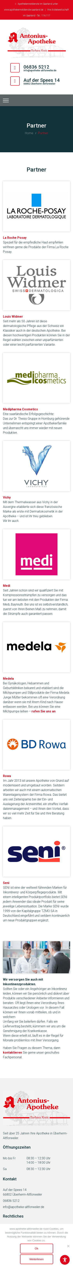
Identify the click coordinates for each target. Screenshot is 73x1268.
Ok (36, 1248)
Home (29, 133)
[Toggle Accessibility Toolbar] (65, 1260)
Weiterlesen (36, 1259)
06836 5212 (11, 1201)
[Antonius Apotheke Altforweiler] (36, 42)
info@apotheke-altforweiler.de (40, 70)
